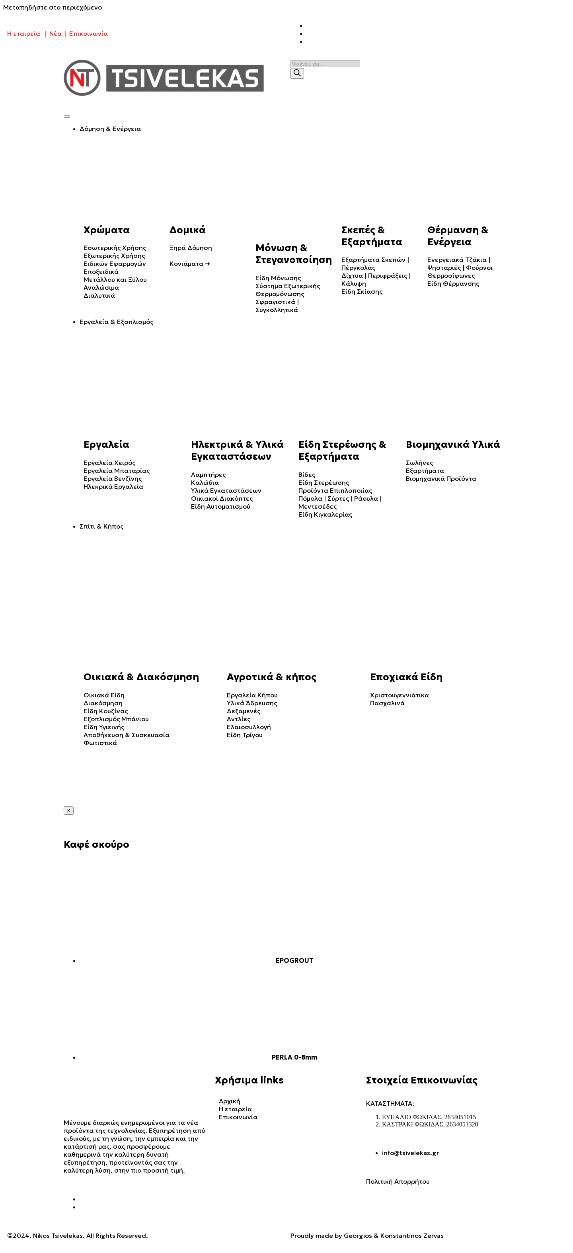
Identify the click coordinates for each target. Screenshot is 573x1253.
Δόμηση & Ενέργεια (110, 129)
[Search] (297, 73)
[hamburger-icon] (67, 116)
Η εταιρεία (23, 33)
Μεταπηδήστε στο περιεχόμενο (52, 7)
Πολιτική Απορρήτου (398, 1181)
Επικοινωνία (88, 33)
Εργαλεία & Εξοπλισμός (116, 322)
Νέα (55, 33)
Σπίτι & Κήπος (101, 526)
